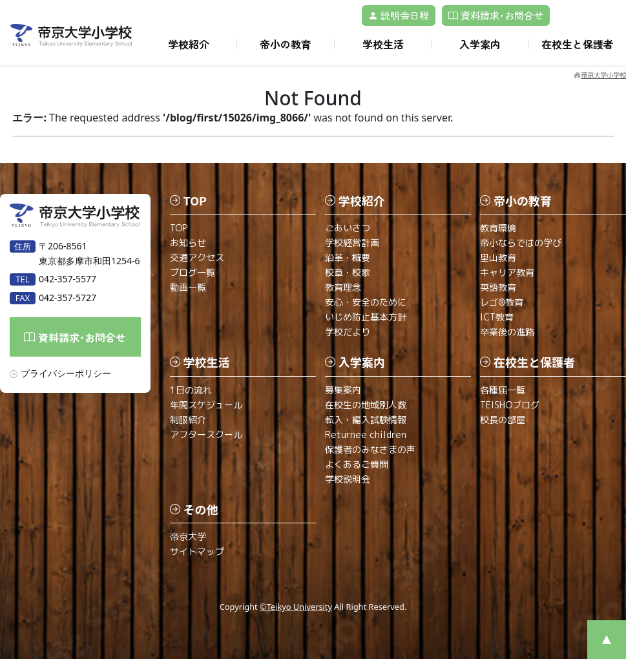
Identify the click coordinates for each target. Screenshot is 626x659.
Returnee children (365, 434)
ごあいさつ (347, 228)
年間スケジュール (206, 405)
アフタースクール (206, 434)
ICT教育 (497, 317)
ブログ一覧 (192, 272)
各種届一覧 (502, 390)
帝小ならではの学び (520, 242)
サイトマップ (197, 551)
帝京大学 (188, 536)
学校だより (347, 332)
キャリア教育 (507, 272)
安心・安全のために (365, 302)
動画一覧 (188, 287)
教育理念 (343, 287)
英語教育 (498, 287)
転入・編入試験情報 (365, 419)
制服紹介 (188, 419)
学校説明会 (347, 479)
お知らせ (188, 242)
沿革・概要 (347, 257)
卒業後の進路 (507, 332)
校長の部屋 (502, 419)
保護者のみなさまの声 (370, 449)
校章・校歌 (347, 272)
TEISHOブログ (509, 405)
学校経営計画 (352, 242)
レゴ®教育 (501, 302)
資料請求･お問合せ (495, 15)
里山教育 (498, 257)
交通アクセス (197, 257)
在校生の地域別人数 (365, 405)
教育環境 (498, 228)
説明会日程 (398, 15)
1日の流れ (191, 390)
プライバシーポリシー (66, 373)
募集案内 (343, 390)
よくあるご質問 (356, 464)
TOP (178, 228)
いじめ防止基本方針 (365, 317)
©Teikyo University (296, 606)
